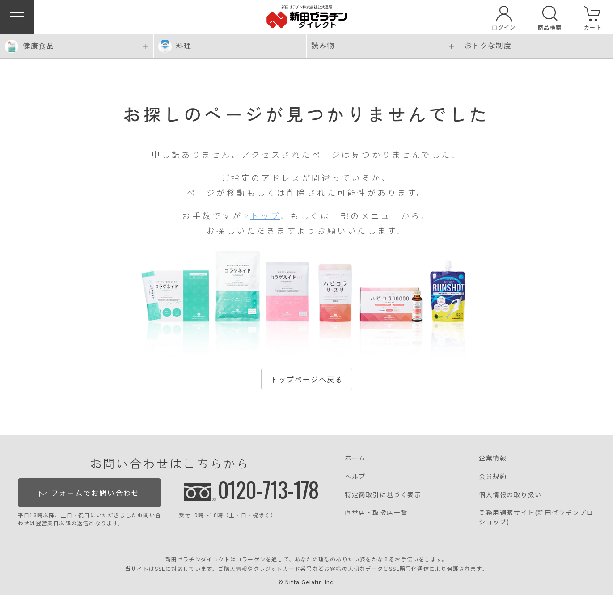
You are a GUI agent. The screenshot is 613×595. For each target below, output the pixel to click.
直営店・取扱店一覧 (376, 512)
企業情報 (493, 457)
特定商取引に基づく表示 (383, 494)
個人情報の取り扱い (510, 494)
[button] (17, 17)
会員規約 (493, 476)
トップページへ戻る (307, 379)
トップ (265, 215)
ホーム (355, 457)
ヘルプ (355, 476)
